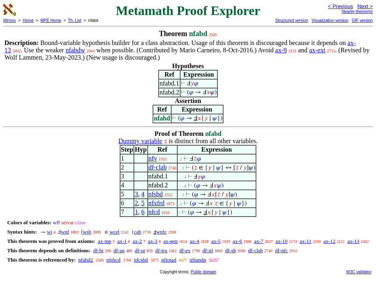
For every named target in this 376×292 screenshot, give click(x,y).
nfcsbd (141, 260)
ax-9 (281, 50)
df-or (140, 250)
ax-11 (306, 241)
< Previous (340, 6)
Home (28, 20)
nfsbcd (113, 260)
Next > (365, 6)
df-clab (157, 167)
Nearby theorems (357, 11)
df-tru (161, 250)
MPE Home (51, 20)
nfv (152, 158)
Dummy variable (140, 140)
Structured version (291, 20)
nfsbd (155, 194)
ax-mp (104, 241)
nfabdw (75, 50)
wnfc (161, 232)
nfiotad (168, 260)
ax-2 (137, 241)
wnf (65, 232)
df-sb (230, 250)
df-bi (98, 250)
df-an (119, 250)
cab (137, 232)
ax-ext (317, 50)
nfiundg (197, 260)
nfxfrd (156, 203)
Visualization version (330, 20)
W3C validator (359, 272)
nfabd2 (85, 260)
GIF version (362, 20)
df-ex (184, 250)
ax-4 (194, 241)
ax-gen (170, 241)
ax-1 (122, 241)
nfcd (154, 211)
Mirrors (9, 20)
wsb (87, 232)
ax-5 (216, 241)
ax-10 (281, 241)
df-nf (207, 250)
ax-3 (152, 241)
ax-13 (354, 241)
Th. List (75, 20)
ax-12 (330, 241)
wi (49, 232)
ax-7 (258, 241)
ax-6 (237, 241)
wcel (115, 232)
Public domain (203, 272)
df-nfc (281, 250)
